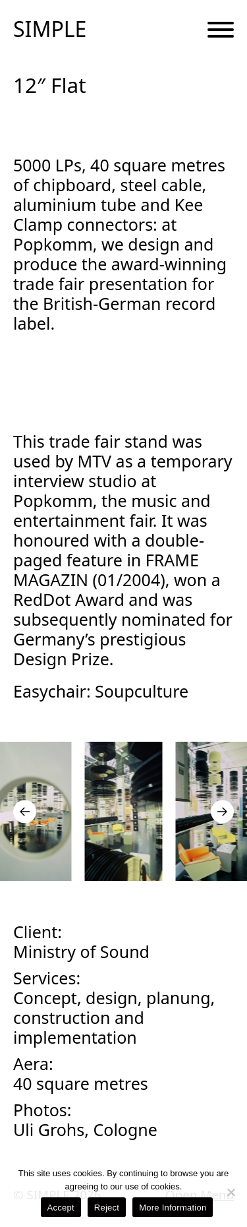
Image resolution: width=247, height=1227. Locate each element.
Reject (106, 1207)
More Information (172, 1207)
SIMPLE (49, 29)
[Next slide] (222, 811)
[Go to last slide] (24, 811)
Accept (60, 1207)
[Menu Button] (220, 30)
